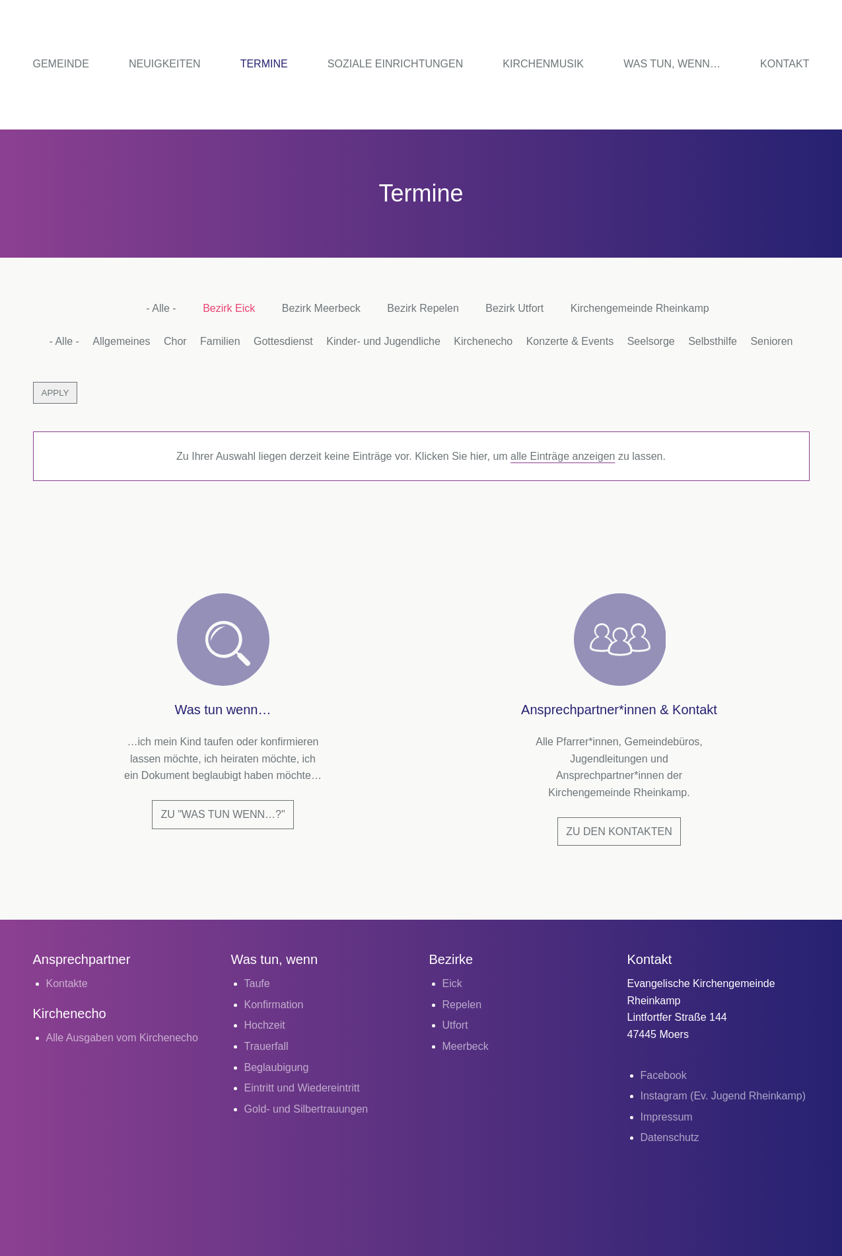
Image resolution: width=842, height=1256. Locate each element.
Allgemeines (121, 341)
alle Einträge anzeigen (562, 456)
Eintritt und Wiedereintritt (302, 1087)
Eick (452, 983)
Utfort (455, 1025)
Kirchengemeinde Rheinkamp (640, 308)
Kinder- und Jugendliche (383, 341)
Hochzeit (264, 1025)
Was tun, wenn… (671, 63)
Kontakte (67, 983)
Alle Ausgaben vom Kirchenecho (122, 1037)
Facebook (664, 1075)
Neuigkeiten (164, 63)
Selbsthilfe (712, 341)
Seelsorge (651, 341)
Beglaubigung (276, 1067)
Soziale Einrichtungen (395, 63)
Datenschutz (670, 1137)
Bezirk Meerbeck (321, 308)
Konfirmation (274, 1004)
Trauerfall (266, 1046)
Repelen (462, 1004)
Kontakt (784, 63)
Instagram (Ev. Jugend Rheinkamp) (723, 1095)
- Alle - (161, 308)
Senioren (771, 341)
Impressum (667, 1117)
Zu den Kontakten (619, 831)
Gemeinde (61, 63)
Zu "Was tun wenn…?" (222, 814)
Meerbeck (465, 1046)
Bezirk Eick (229, 308)
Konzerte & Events (570, 341)
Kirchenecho (483, 341)
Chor (175, 341)
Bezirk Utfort (514, 308)
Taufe (257, 983)
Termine (264, 63)
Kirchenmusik (543, 63)
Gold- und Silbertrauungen (306, 1109)
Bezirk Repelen (423, 308)
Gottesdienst (283, 341)
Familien (220, 341)
